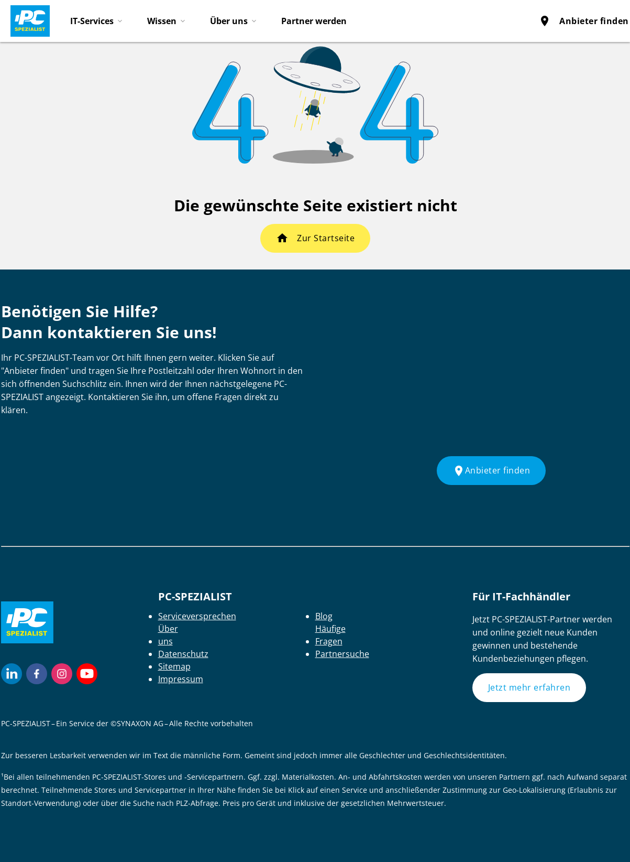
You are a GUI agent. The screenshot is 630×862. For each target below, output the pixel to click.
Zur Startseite (326, 238)
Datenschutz (183, 654)
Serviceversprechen (197, 616)
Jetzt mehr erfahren (529, 687)
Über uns (229, 21)
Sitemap (174, 666)
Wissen (161, 21)
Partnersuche (342, 654)
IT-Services (92, 21)
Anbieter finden (583, 21)
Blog (324, 616)
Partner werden (314, 21)
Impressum (180, 679)
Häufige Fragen (330, 635)
